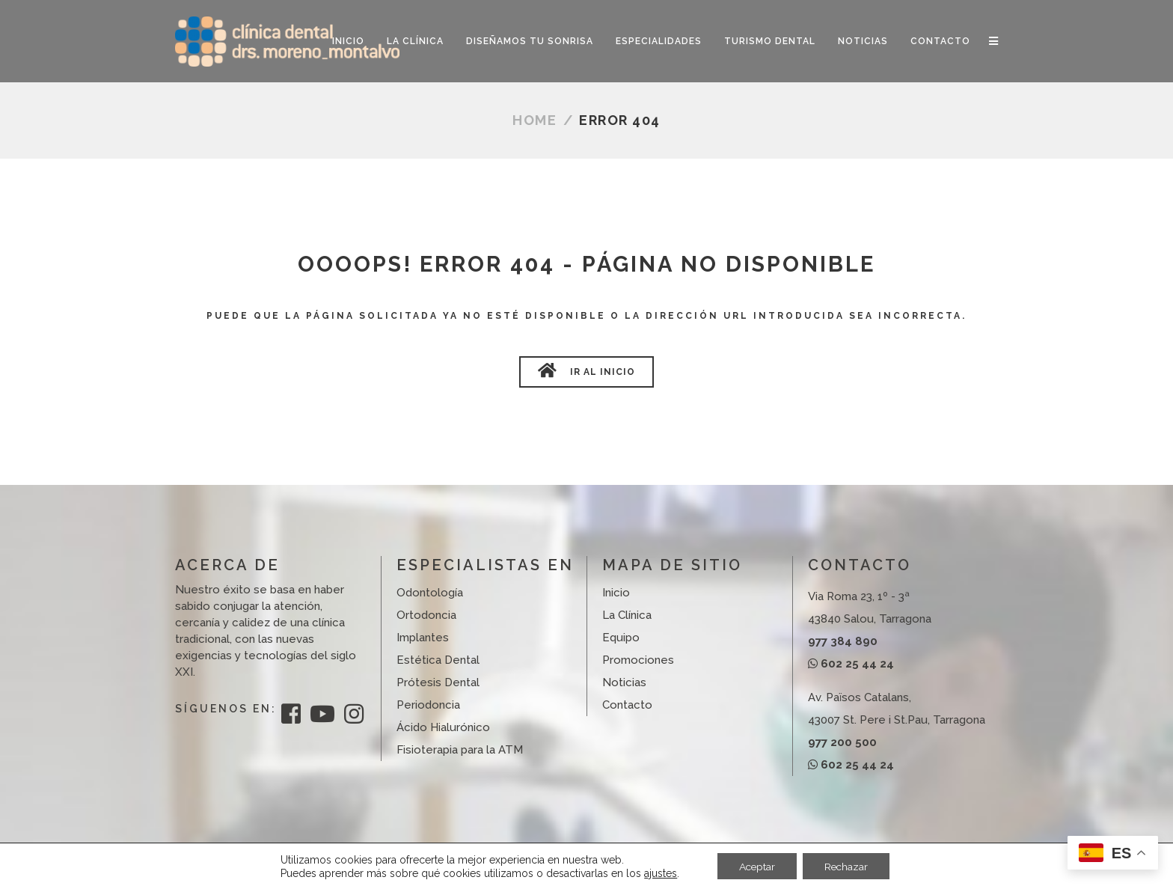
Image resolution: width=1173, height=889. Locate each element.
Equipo (621, 637)
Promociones (638, 660)
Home (534, 120)
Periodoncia (428, 705)
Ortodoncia (426, 615)
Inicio (616, 592)
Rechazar (847, 866)
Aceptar (755, 866)
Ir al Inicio (586, 370)
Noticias (624, 682)
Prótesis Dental (438, 682)
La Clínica (627, 615)
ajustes (657, 873)
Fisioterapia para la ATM (459, 750)
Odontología (429, 592)
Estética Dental (438, 660)
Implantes (422, 637)
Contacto (627, 705)
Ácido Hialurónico (443, 727)
